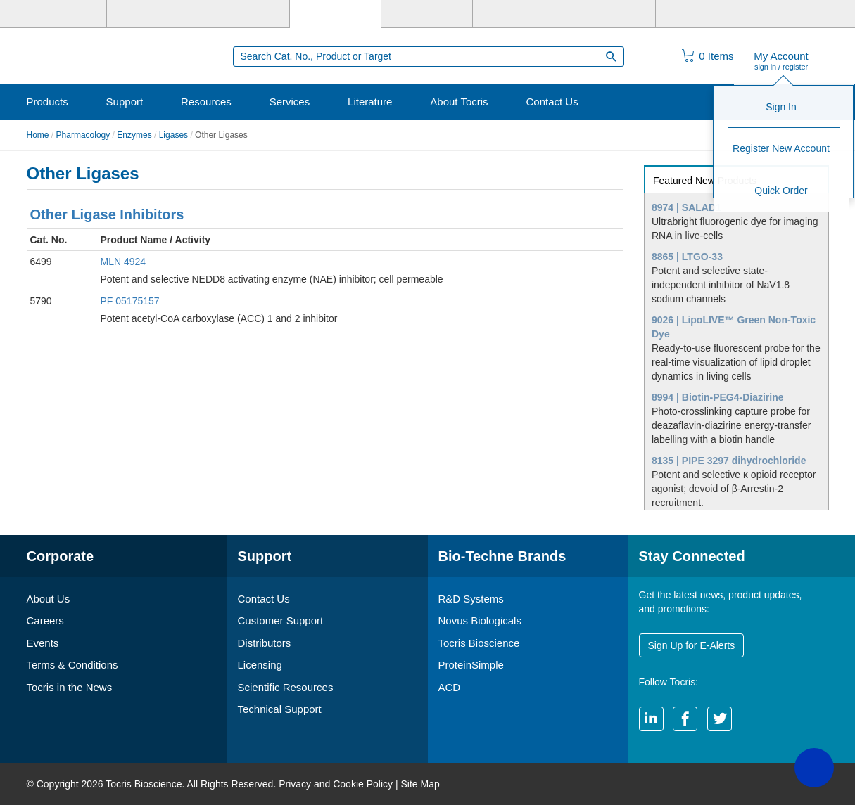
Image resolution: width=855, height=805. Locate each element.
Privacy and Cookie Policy (336, 784)
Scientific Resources (286, 687)
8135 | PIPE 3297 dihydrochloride (729, 460)
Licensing (260, 665)
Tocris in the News (70, 687)
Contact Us (552, 102)
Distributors (264, 643)
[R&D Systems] (152, 14)
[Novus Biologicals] (243, 14)
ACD (449, 687)
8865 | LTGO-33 (687, 256)
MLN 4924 (123, 261)
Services (290, 102)
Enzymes (134, 135)
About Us (48, 599)
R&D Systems (471, 599)
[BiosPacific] (518, 14)
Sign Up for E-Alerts (691, 645)
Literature (370, 102)
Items (716, 56)
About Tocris (459, 102)
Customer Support (281, 620)
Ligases (173, 135)
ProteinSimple (471, 665)
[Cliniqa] (609, 14)
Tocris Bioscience (479, 643)
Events (43, 643)
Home (38, 135)
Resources (206, 102)
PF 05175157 (130, 301)
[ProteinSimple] (426, 14)
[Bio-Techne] (62, 14)
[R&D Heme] (792, 14)
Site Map (419, 784)
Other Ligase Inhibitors (107, 214)
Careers (45, 620)
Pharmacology (83, 135)
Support (125, 102)
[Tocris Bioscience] (335, 14)
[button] (814, 767)
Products (47, 102)
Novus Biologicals (479, 620)
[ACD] (701, 14)
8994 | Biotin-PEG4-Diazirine (718, 397)
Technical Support (280, 709)
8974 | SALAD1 (686, 207)
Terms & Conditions (72, 665)
